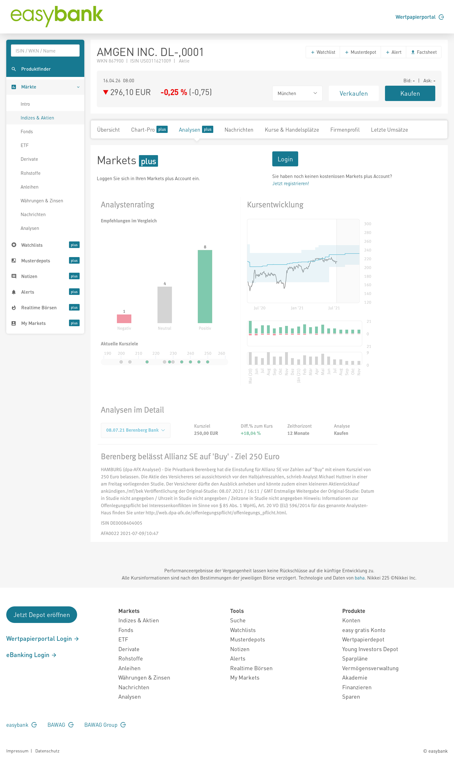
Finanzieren (357, 687)
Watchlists (243, 629)
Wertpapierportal (420, 16)
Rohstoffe (31, 173)
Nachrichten (33, 214)
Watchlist (322, 52)
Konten (351, 620)
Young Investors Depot (370, 648)
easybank (21, 724)
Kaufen (410, 93)
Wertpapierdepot (363, 639)
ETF (25, 145)
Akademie (355, 677)
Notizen (239, 648)
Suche (238, 620)
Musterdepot (360, 52)
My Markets (244, 677)
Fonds (27, 131)
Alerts (237, 658)
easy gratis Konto (364, 629)
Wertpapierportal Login (43, 638)
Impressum (17, 750)
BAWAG (60, 724)
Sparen (351, 696)
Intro (25, 104)
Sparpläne (355, 658)
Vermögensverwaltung (370, 667)
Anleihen (29, 187)
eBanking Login (31, 654)
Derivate (29, 159)
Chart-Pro (149, 129)
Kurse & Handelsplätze (292, 129)
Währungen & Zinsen (42, 200)
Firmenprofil (345, 129)
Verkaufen (354, 93)
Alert (393, 52)
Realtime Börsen (251, 667)
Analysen (30, 228)
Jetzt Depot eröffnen (41, 614)
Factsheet (424, 52)
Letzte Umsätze (389, 129)
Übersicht (108, 129)
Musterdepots (247, 639)
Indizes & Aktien (37, 117)
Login (285, 159)
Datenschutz (47, 750)
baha (360, 577)
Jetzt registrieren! (290, 183)
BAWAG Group (105, 724)
